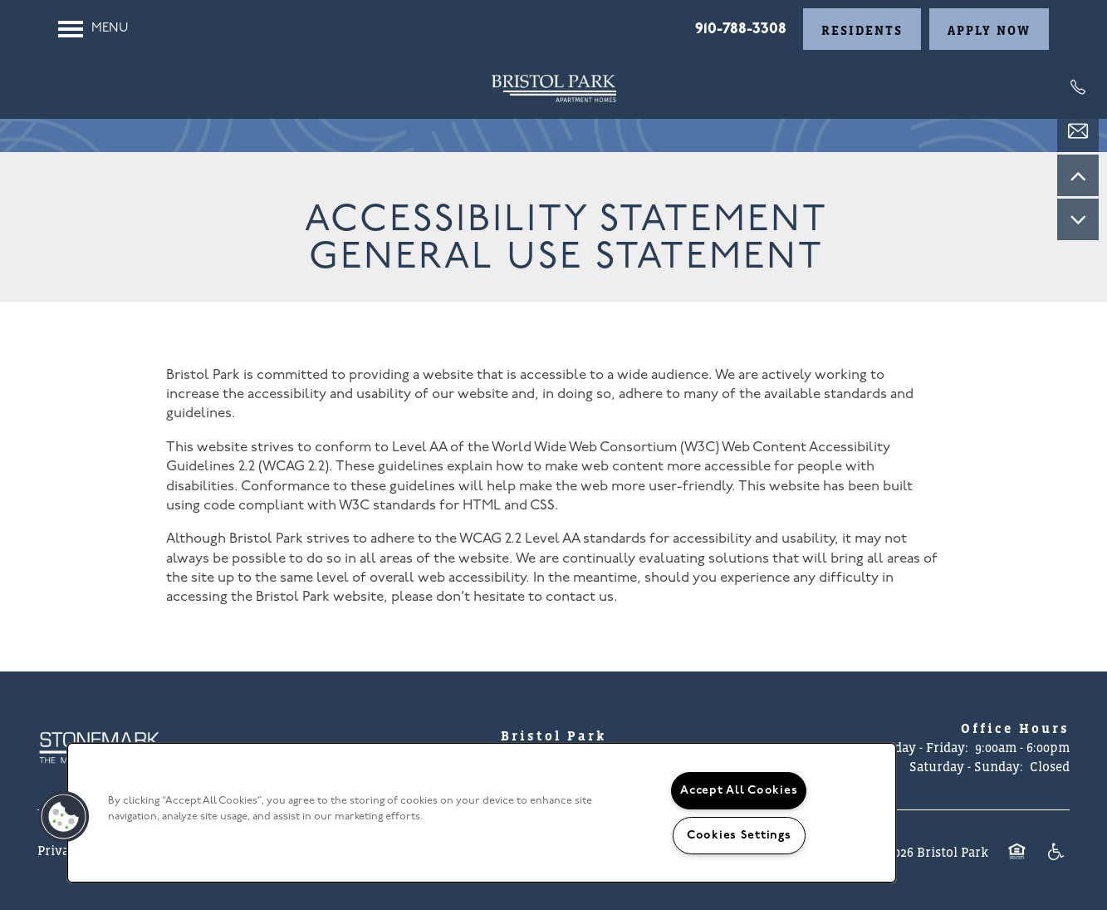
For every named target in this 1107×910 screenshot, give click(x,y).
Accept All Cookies (738, 791)
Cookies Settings (739, 835)
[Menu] (93, 29)
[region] (481, 812)
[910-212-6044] (1078, 87)
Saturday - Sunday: (966, 766)
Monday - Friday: (917, 747)
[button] (862, 29)
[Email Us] (1078, 131)
